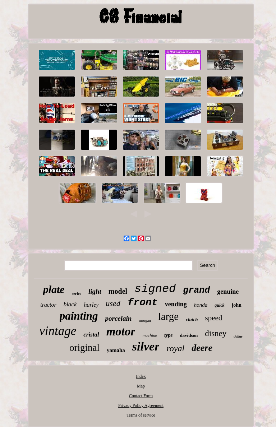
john (237, 305)
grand (196, 290)
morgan (145, 320)
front (143, 302)
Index (141, 376)
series (76, 293)
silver (146, 346)
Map (141, 386)
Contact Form (141, 395)
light (94, 291)
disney (215, 333)
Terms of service (140, 415)
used (113, 303)
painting (79, 316)
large (168, 316)
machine (149, 335)
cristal (91, 334)
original (84, 347)
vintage (57, 331)
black (70, 304)
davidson (189, 335)
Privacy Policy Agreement (141, 405)
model (118, 291)
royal (175, 348)
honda (201, 305)
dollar (238, 336)
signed (155, 289)
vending (176, 304)
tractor (48, 305)
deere (202, 348)
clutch (192, 319)
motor (120, 331)
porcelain (118, 318)
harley (91, 305)
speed (213, 318)
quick (219, 305)
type (168, 335)
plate (54, 289)
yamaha (116, 350)
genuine (228, 291)
